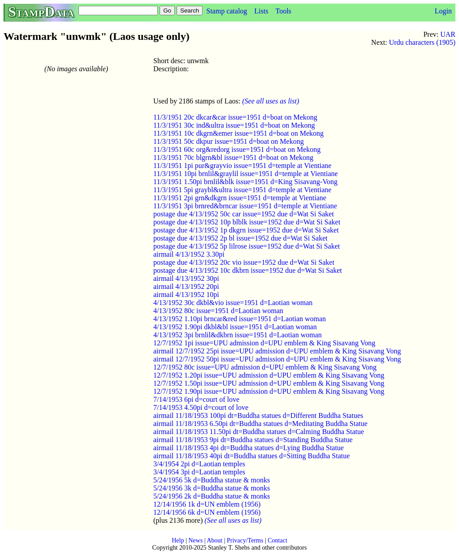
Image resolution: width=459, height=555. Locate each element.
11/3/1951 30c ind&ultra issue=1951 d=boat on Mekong (234, 125)
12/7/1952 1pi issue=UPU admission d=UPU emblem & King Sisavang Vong (264, 343)
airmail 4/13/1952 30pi (186, 278)
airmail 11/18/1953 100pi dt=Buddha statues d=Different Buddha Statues (258, 415)
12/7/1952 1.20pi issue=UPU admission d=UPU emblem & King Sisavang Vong (268, 375)
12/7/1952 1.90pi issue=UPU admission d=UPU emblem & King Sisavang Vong (268, 391)
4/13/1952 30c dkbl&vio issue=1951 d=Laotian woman (232, 302)
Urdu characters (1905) (422, 42)
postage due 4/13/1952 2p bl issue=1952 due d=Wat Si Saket (240, 238)
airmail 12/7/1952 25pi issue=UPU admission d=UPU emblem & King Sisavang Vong (277, 351)
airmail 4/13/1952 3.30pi (189, 254)
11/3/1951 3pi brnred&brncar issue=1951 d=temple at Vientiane (245, 206)
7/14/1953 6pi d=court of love (196, 399)
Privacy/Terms (245, 540)
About (214, 540)
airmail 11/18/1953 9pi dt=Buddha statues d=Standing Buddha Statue (253, 439)
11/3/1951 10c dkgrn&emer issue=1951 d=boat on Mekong (238, 133)
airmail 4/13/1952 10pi (186, 294)
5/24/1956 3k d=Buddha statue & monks (211, 488)
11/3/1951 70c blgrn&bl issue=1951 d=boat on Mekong (233, 157)
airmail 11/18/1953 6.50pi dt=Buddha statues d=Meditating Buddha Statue (260, 423)
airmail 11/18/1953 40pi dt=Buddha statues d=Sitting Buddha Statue (251, 456)
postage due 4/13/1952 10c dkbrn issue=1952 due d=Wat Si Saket (247, 270)
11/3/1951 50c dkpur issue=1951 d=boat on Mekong (228, 141)
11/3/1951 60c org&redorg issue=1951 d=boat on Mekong (236, 149)
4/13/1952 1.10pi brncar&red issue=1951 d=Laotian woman (239, 319)
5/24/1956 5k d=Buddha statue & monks (211, 480)
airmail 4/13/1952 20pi (186, 286)
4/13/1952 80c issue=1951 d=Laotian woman (218, 310)
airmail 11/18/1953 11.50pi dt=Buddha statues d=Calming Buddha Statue (258, 431)
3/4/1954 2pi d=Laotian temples (199, 464)
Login (443, 11)
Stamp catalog (226, 11)
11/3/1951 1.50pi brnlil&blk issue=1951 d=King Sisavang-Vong (245, 181)
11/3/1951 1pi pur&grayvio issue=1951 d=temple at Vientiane (242, 165)
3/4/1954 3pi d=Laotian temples (199, 472)
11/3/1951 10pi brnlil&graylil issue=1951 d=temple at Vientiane (245, 173)
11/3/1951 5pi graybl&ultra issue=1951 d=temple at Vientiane (242, 190)
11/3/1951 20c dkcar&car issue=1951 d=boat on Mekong (235, 117)
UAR (447, 34)
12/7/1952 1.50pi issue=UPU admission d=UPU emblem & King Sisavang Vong (268, 383)
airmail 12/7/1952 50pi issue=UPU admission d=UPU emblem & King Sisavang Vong (277, 359)
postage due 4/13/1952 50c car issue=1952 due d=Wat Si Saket (243, 214)
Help (178, 540)
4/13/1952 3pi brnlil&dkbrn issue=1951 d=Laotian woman (237, 335)
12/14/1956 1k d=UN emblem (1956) (206, 504)
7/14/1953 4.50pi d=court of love (200, 407)
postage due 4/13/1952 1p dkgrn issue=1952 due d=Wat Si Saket (246, 230)
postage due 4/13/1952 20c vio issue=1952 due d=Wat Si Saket (243, 262)
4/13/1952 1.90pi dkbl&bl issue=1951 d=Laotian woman (235, 327)
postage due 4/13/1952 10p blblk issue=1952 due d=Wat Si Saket (246, 222)
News (195, 540)
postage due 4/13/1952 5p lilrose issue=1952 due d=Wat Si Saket (246, 246)
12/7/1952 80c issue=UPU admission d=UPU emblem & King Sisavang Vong (265, 367)
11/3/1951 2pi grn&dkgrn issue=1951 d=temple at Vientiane (239, 198)
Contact (277, 540)
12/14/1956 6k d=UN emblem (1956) (206, 512)
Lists (261, 11)
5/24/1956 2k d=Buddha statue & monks (211, 496)
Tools (283, 11)
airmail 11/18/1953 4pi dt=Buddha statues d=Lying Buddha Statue (248, 448)
